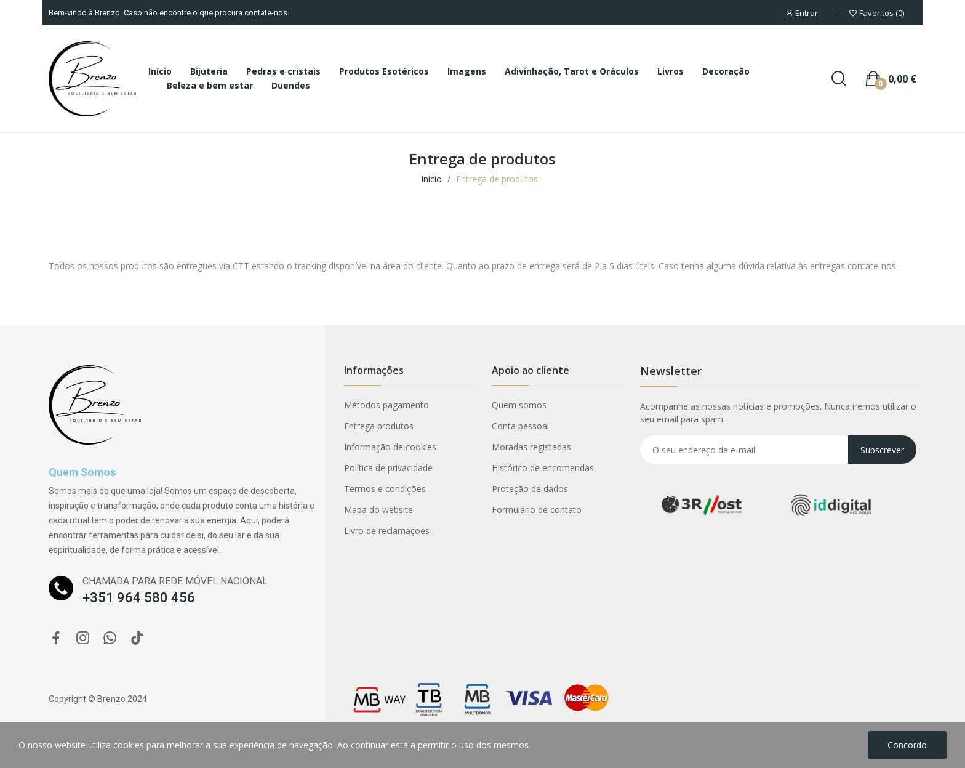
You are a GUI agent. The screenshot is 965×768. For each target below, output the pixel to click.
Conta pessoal (520, 426)
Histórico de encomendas (543, 468)
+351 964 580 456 (138, 597)
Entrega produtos (379, 426)
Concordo (907, 745)
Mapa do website (378, 509)
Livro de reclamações (387, 530)
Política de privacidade (388, 468)
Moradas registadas (531, 447)
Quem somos (519, 405)
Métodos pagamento (386, 405)
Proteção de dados (530, 489)
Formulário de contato (537, 509)
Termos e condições (385, 489)
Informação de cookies (390, 447)
